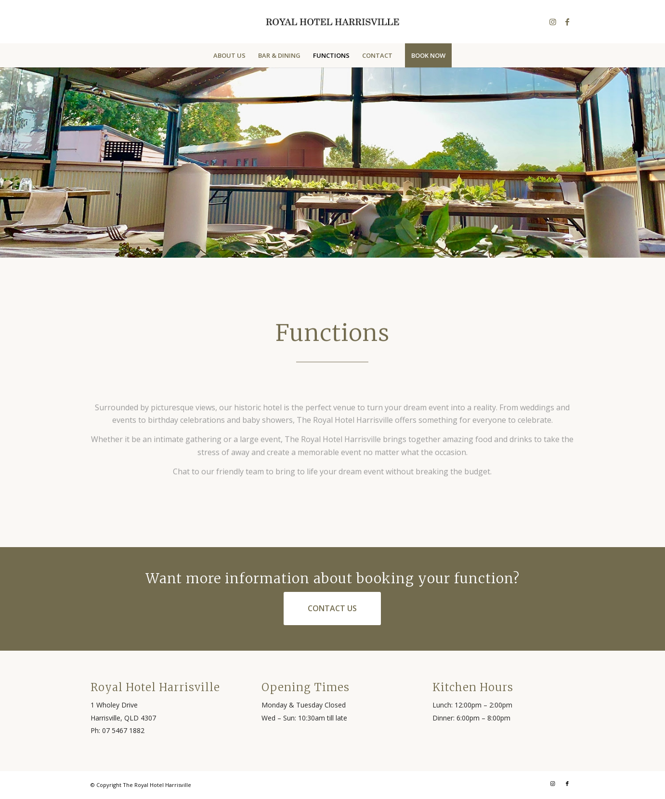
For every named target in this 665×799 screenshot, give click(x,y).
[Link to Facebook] (567, 21)
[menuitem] (229, 55)
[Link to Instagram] (553, 21)
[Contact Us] (332, 608)
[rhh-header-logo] (332, 21)
